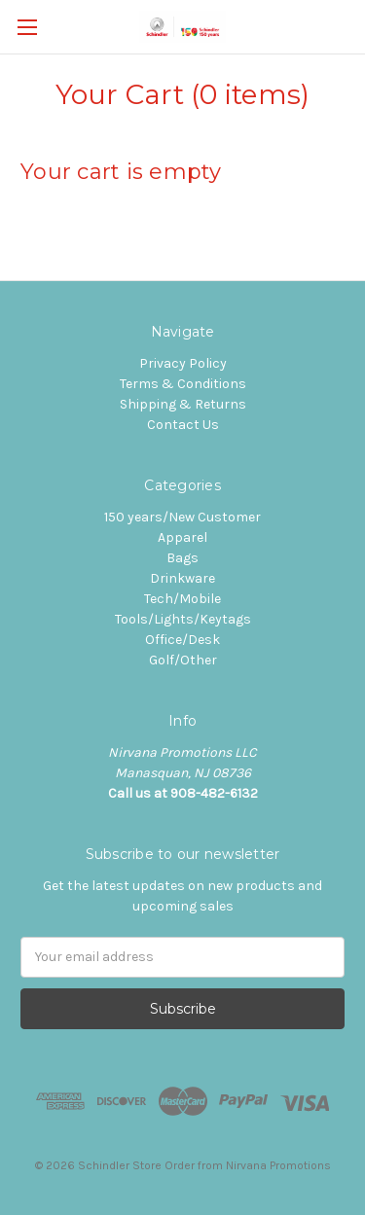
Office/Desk (182, 639)
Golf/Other (183, 660)
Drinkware (182, 578)
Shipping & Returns (183, 404)
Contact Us (183, 424)
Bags (182, 558)
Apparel (182, 537)
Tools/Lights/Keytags (183, 619)
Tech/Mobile (182, 598)
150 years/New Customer (182, 517)
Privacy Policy (183, 363)
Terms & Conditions (183, 383)
